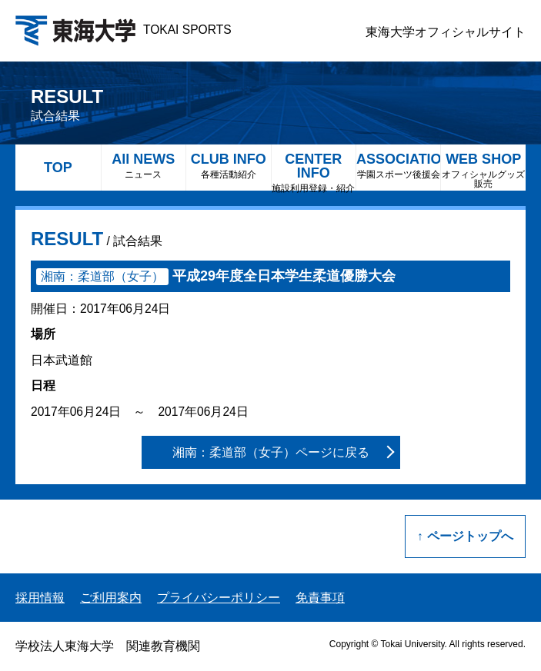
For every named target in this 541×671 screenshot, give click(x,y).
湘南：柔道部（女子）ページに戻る (270, 452)
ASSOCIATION (398, 165)
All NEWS (143, 165)
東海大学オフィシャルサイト (446, 31)
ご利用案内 (111, 597)
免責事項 (320, 597)
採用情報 (40, 597)
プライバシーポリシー (218, 597)
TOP (58, 167)
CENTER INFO (314, 171)
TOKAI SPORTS (123, 29)
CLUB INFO (228, 165)
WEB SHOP (483, 170)
